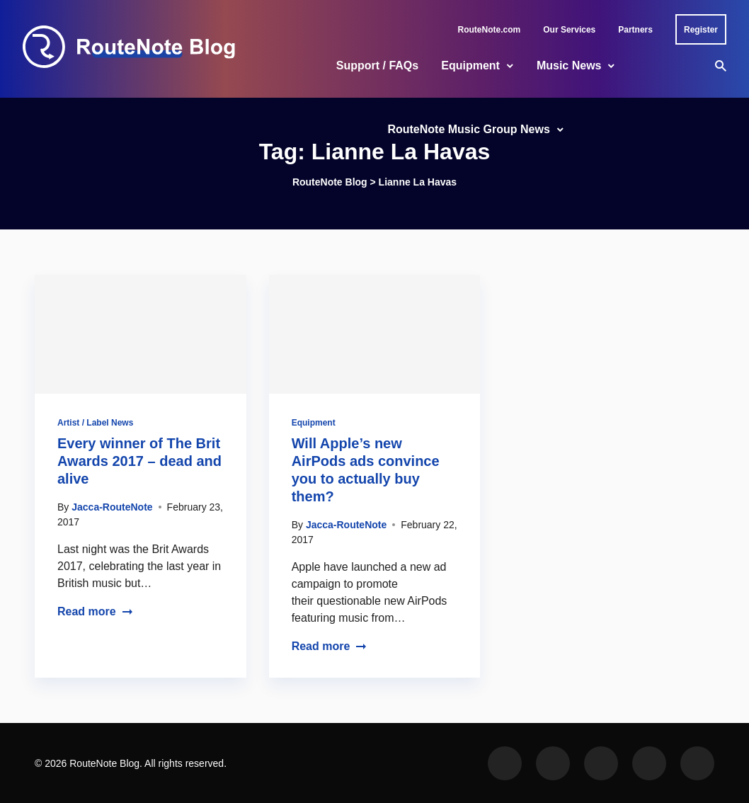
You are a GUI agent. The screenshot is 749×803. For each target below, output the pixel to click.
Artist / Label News (95, 423)
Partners (635, 30)
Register (701, 30)
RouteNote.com (489, 30)
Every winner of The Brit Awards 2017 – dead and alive (139, 460)
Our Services (569, 30)
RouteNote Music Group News (468, 129)
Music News (569, 65)
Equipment (470, 65)
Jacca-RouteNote (112, 507)
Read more (95, 611)
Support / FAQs (377, 65)
